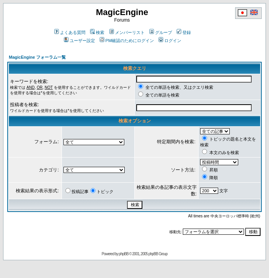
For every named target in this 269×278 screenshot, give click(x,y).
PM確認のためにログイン (127, 40)
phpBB (124, 254)
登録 (184, 32)
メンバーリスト (127, 32)
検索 (97, 32)
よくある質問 (69, 32)
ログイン (170, 40)
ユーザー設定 (79, 40)
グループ (160, 32)
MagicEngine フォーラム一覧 (37, 57)
